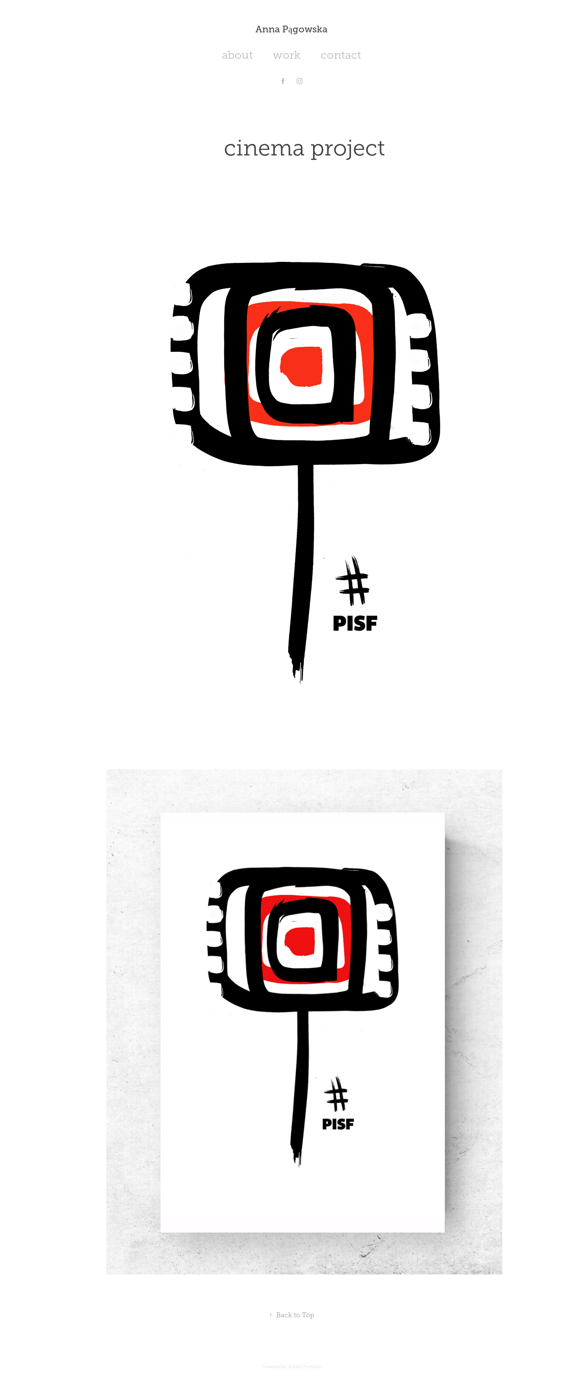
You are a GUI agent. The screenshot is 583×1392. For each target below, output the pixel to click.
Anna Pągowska (291, 29)
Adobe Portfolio (304, 1366)
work (286, 55)
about (237, 55)
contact (341, 55)
